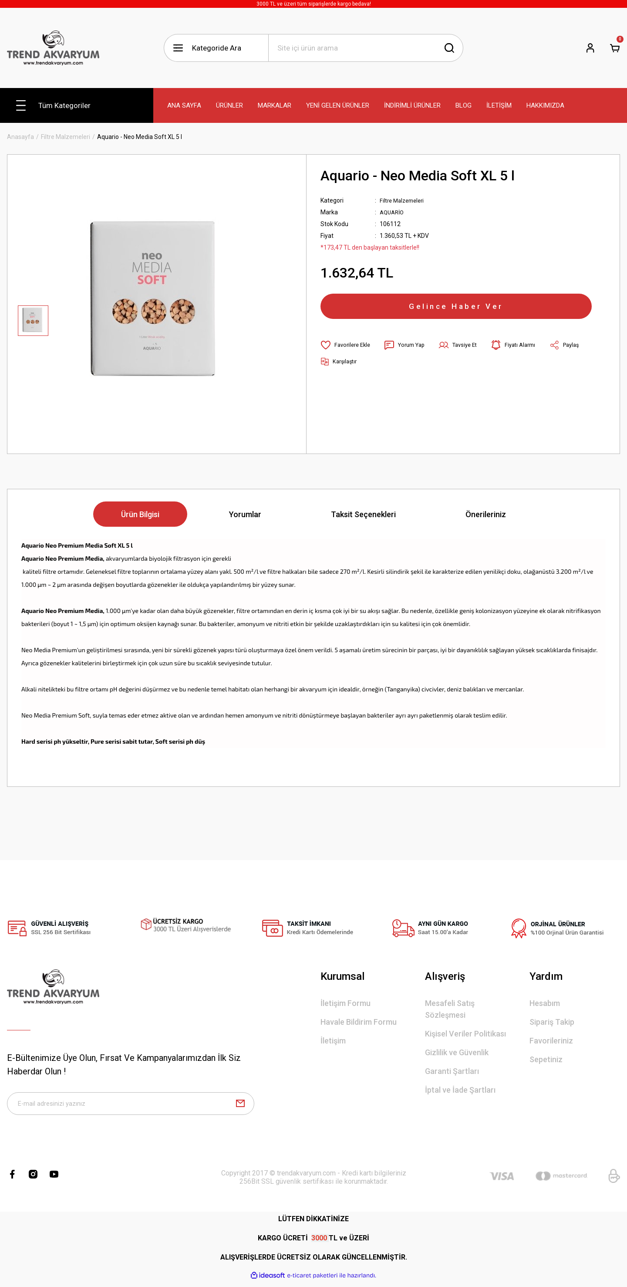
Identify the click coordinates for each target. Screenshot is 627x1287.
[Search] (365, 48)
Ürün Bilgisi (140, 514)
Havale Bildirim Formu (358, 1021)
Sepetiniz (546, 1059)
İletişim (333, 1040)
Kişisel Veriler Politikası (465, 1033)
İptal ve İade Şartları (460, 1089)
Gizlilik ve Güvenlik (457, 1052)
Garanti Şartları (452, 1071)
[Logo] (53, 47)
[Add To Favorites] (347, 353)
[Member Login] (590, 48)
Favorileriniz (551, 1040)
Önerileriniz (485, 514)
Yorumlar (245, 514)
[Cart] (615, 48)
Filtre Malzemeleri (404, 200)
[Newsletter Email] (130, 1106)
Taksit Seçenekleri (363, 514)
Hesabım (544, 1003)
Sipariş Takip (551, 1021)
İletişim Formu (345, 1003)
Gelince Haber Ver (456, 310)
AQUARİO (393, 212)
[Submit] (240, 1106)
